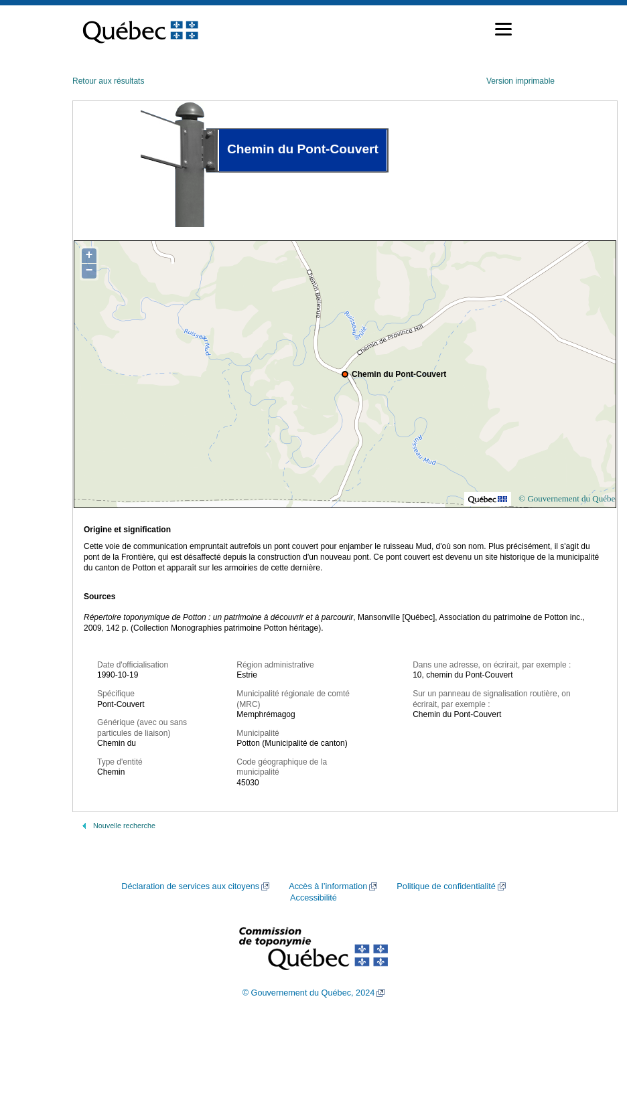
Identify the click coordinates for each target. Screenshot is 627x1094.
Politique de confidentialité (446, 886)
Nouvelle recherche (124, 826)
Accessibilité (313, 898)
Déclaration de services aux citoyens (190, 886)
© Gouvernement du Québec (568, 498)
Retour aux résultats (108, 81)
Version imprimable (520, 81)
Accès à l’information (328, 886)
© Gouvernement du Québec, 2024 (308, 993)
